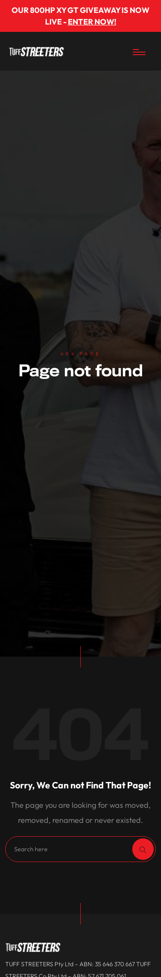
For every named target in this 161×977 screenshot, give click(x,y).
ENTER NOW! (92, 22)
